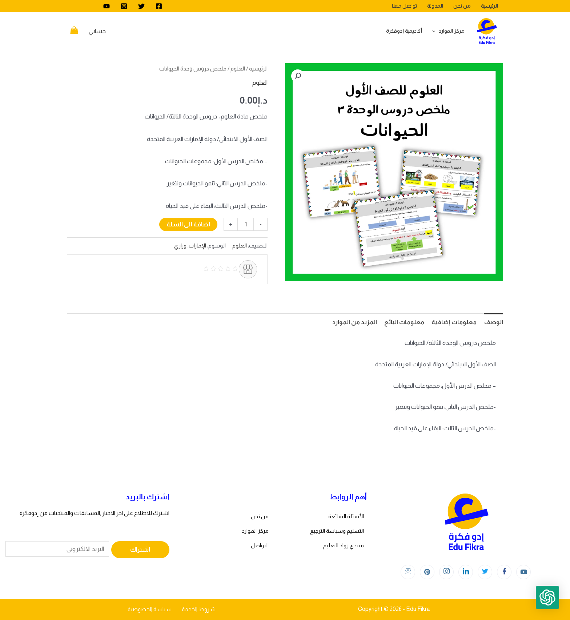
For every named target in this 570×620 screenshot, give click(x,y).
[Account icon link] (97, 31)
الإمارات (197, 245)
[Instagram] (124, 6)
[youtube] (106, 6)
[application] (435, 31)
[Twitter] (141, 6)
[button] (297, 75)
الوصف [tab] (493, 322)
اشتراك (140, 549)
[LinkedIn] (465, 572)
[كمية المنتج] (245, 224)
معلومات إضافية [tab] (454, 322)
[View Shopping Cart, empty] (74, 31)
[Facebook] (159, 6)
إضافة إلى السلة (188, 224)
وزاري (180, 245)
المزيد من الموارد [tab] (354, 322)
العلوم (237, 68)
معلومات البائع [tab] (404, 322)
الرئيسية (258, 68)
